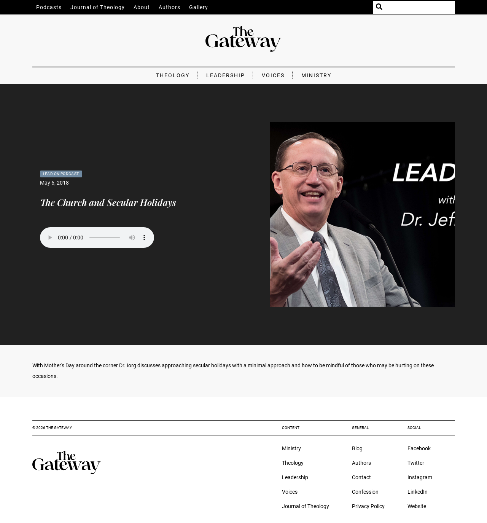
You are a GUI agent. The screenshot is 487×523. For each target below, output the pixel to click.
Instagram (419, 477)
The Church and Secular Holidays (108, 202)
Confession (365, 492)
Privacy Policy (368, 506)
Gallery (198, 7)
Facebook (419, 448)
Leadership (225, 75)
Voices (273, 75)
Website (416, 506)
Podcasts (49, 7)
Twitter (415, 463)
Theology (172, 75)
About (142, 7)
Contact (361, 477)
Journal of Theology (97, 7)
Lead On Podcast (61, 174)
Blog (357, 448)
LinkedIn (417, 492)
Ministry (316, 75)
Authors (169, 7)
